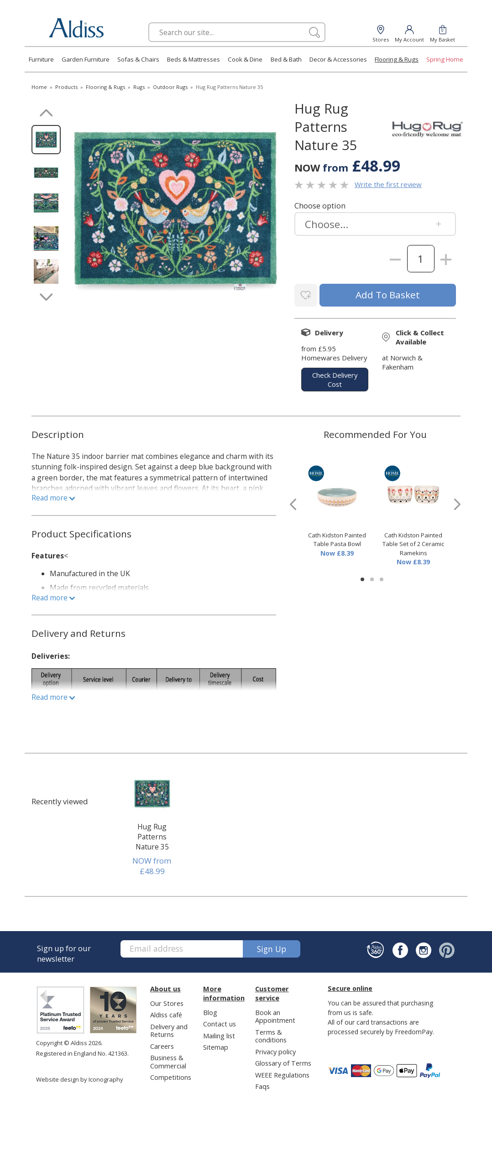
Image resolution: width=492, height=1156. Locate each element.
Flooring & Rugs (397, 59)
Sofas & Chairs (138, 59)
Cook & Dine (245, 59)
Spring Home (444, 59)
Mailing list (219, 1033)
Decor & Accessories (338, 59)
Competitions (170, 1075)
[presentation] (293, 503)
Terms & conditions (271, 1034)
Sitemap (215, 1045)
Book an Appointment (275, 1014)
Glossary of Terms (283, 1061)
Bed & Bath (286, 59)
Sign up (271, 947)
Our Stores (166, 1001)
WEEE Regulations (282, 1073)
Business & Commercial (168, 1059)
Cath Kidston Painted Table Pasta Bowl (337, 538)
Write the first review (388, 184)
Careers (162, 1044)
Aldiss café (166, 1012)
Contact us (219, 1021)
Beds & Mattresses (193, 59)
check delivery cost (334, 378)
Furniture (41, 59)
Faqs (262, 1084)
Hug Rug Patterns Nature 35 (152, 835)
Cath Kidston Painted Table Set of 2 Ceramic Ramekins (413, 542)
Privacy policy (275, 1049)
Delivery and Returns (169, 1028)
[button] (362, 577)
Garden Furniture (86, 59)
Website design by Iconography (79, 1077)
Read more (53, 496)
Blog (210, 1010)
